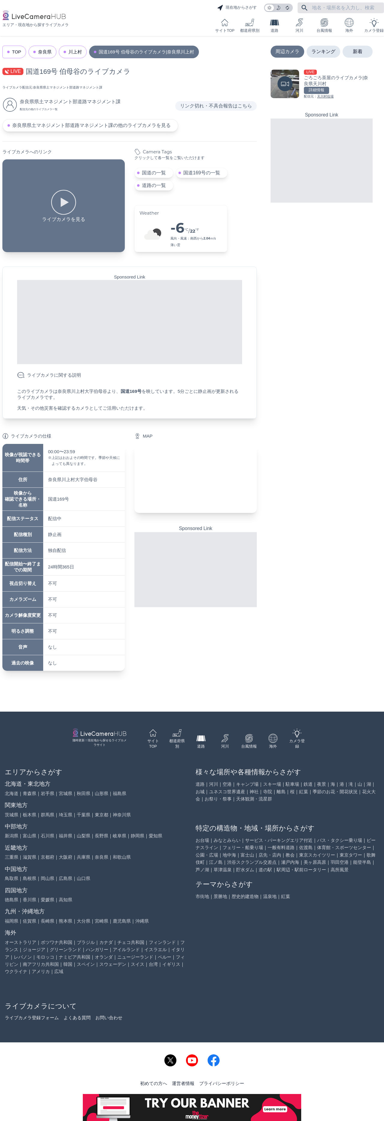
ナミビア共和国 (74, 957)
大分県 (83, 921)
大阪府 (65, 857)
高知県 (65, 899)
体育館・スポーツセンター (344, 847)
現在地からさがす (237, 8)
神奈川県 (122, 814)
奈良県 (45, 51)
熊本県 (65, 921)
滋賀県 (29, 857)
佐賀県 (29, 921)
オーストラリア (20, 942)
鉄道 (308, 784)
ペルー (164, 957)
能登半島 (362, 862)
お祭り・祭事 (218, 798)
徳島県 (11, 899)
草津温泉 (223, 869)
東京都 (101, 814)
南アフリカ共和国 (41, 964)
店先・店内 (270, 854)
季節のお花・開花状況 (335, 791)
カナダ (106, 942)
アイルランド (126, 949)
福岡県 (11, 921)
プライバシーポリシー (221, 1083)
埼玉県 (65, 814)
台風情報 (324, 25)
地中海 (229, 854)
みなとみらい (227, 840)
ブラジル (86, 942)
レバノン (23, 957)
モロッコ (45, 957)
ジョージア (34, 949)
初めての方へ (153, 1083)
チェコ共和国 (130, 942)
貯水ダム (245, 869)
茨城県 (11, 814)
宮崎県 (101, 921)
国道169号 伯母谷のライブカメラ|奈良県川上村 (146, 51)
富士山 (247, 854)
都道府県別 (250, 25)
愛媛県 (47, 899)
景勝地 (220, 896)
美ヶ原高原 (315, 862)
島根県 (29, 878)
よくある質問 (77, 1017)
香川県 (29, 899)
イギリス (171, 964)
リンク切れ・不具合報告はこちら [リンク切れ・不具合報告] (216, 105)
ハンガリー (97, 949)
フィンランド (162, 942)
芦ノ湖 (202, 869)
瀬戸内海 (290, 862)
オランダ (104, 957)
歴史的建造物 (245, 896)
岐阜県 (119, 835)
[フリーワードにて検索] (304, 7)
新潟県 (11, 835)
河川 (299, 25)
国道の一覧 (154, 172)
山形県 (101, 793)
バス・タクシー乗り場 (339, 840)
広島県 (65, 878)
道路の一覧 (154, 185)
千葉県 (83, 814)
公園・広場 (207, 854)
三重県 (11, 857)
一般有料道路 (281, 847)
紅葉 (303, 791)
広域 (58, 971)
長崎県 (47, 921)
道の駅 (265, 869)
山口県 (83, 878)
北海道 (11, 793)
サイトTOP (224, 25)
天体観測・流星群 (254, 798)
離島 (281, 791)
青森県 (29, 793)
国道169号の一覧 (201, 172)
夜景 (321, 784)
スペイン (86, 964)
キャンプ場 (247, 784)
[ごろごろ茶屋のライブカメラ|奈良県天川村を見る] (322, 84)
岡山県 (47, 878)
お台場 (202, 840)
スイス (137, 964)
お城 (200, 791)
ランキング (323, 51)
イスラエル (155, 949)
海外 (349, 25)
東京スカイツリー (317, 854)
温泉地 (270, 896)
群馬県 (47, 814)
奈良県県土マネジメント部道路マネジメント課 (67, 87)
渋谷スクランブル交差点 (252, 862)
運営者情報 (183, 1083)
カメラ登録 (374, 25)
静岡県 (137, 835)
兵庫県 (83, 857)
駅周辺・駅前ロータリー (301, 869)
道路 (274, 25)
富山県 (29, 835)
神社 (254, 791)
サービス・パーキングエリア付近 (279, 840)
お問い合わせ (108, 1017)
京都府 (47, 857)
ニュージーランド (135, 957)
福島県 (119, 793)
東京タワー (351, 854)
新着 (357, 51)
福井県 (65, 835)
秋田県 (83, 793)
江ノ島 (216, 862)
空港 (227, 784)
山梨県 (83, 835)
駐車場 (292, 784)
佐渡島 (306, 847)
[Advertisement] (129, 322)
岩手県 (47, 793)
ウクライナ (16, 971)
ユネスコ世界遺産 (227, 791)
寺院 (267, 791)
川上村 (75, 51)
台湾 (153, 964)
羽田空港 (340, 862)
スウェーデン (112, 964)
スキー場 (272, 784)
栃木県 (29, 814)
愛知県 (155, 835)
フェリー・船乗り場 (243, 847)
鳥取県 (11, 878)
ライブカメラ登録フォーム (32, 1017)
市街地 (202, 896)
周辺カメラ (287, 51)
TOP (16, 51)
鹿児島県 (122, 921)
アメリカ (41, 971)
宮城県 (65, 793)
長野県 (101, 835)
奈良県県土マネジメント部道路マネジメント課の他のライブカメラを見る (91, 125)
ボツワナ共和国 (56, 942)
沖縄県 (142, 921)
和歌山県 (122, 857)
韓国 (67, 964)
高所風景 (340, 869)
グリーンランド (65, 949)
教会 (290, 854)
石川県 (47, 835)
